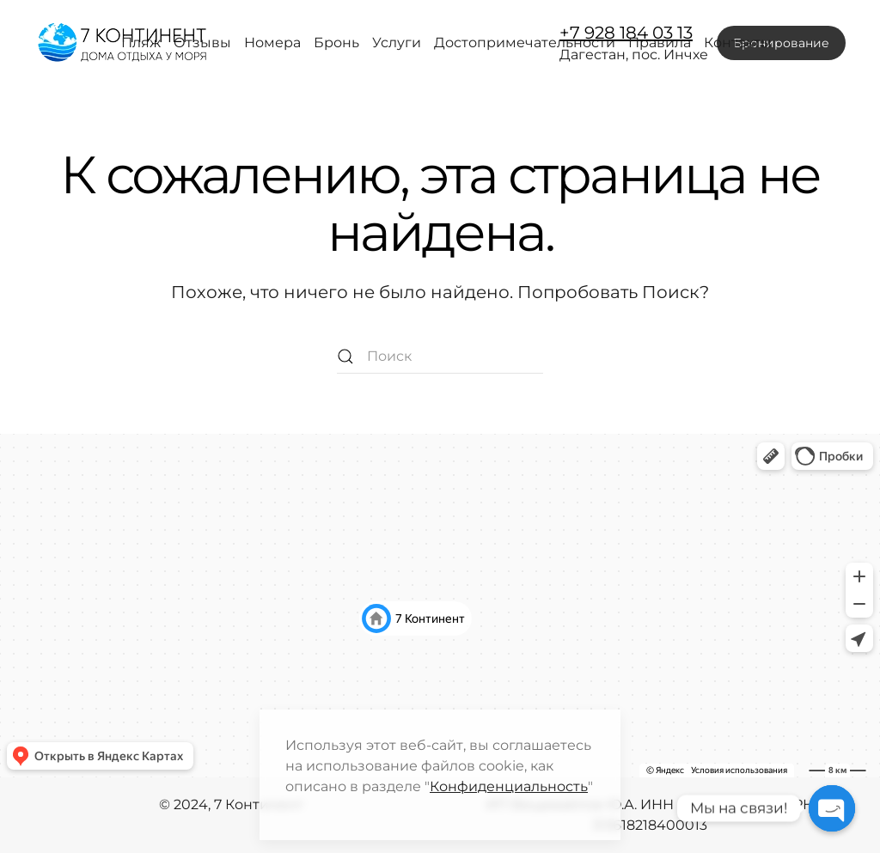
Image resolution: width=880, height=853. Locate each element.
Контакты (738, 42)
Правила (659, 42)
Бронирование (781, 43)
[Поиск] (440, 356)
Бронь (336, 42)
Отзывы (202, 42)
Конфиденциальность (509, 786)
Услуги (396, 42)
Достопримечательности (524, 42)
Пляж (141, 42)
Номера (272, 42)
